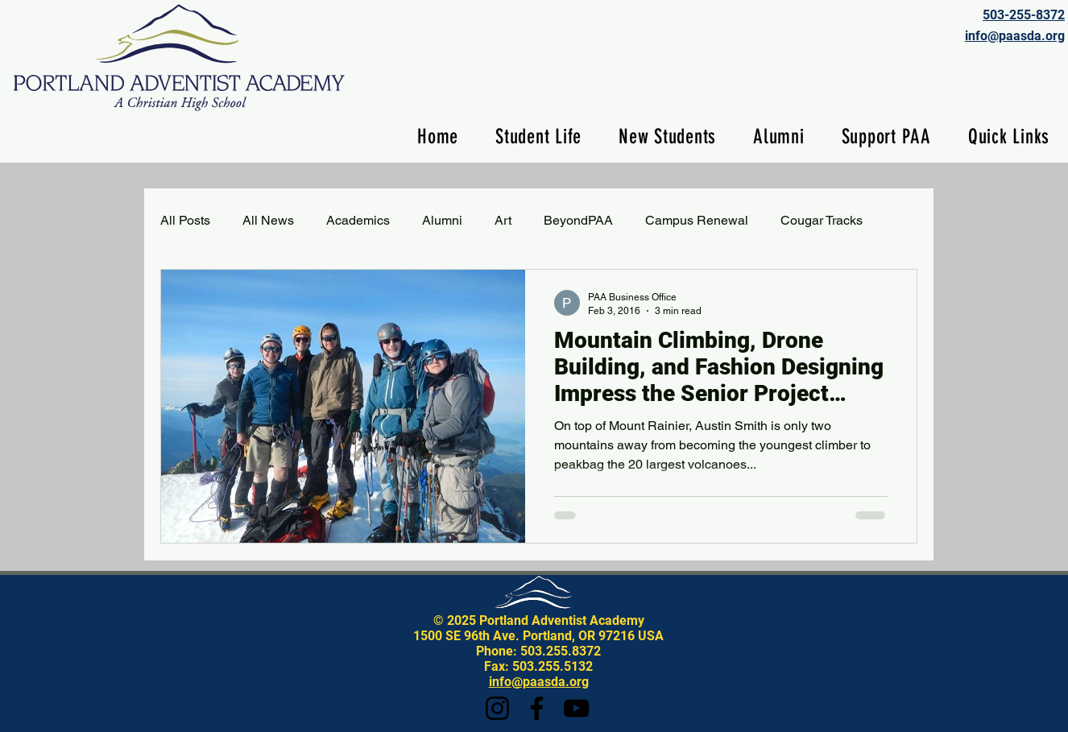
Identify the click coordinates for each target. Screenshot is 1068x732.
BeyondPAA (578, 220)
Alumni (442, 220)
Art (503, 220)
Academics (358, 220)
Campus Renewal (696, 220)
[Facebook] (537, 708)
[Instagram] (497, 708)
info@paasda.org (539, 681)
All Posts (185, 220)
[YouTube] (576, 708)
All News (268, 220)
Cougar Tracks (821, 220)
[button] (538, 136)
